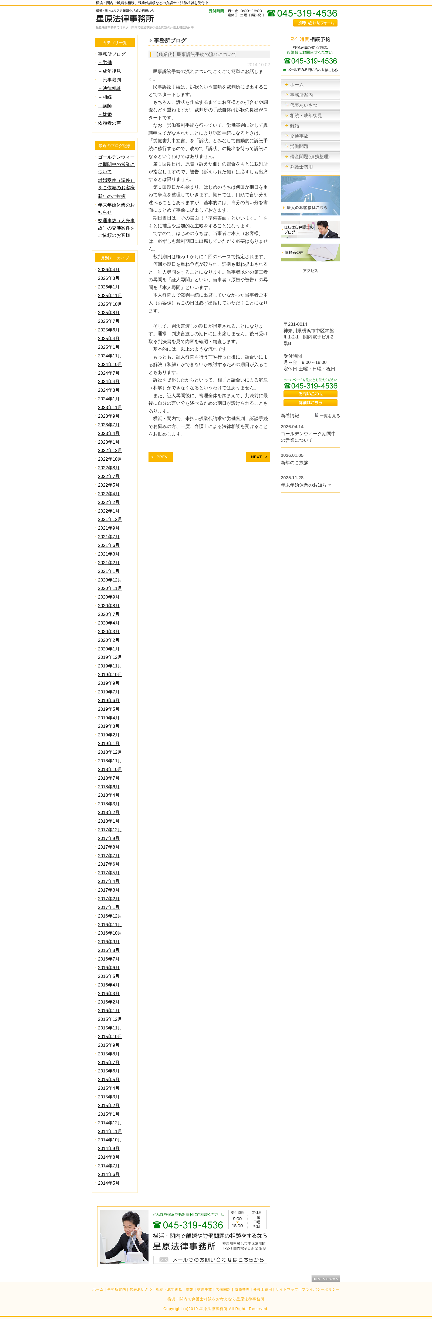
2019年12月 (110, 657)
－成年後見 (109, 71)
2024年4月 (109, 381)
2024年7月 (109, 373)
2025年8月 (109, 312)
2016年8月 (109, 950)
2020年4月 (109, 623)
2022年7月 (109, 476)
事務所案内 (116, 1289)
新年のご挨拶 (112, 196)
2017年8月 (109, 847)
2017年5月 (109, 872)
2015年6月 (109, 1071)
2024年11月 (110, 355)
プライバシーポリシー (321, 1289)
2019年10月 (110, 674)
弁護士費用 (262, 1289)
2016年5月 (109, 976)
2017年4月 (109, 881)
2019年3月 (109, 726)
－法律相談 (109, 88)
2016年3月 (109, 993)
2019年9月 (109, 683)
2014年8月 (109, 1157)
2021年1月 (109, 571)
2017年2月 (109, 898)
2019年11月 (110, 666)
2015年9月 (109, 1045)
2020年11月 (110, 588)
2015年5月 (109, 1079)
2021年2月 (109, 562)
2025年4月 (109, 338)
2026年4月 (109, 269)
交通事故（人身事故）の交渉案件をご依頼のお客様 (116, 228)
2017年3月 (109, 890)
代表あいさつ (141, 1289)
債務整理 (242, 1289)
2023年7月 (109, 424)
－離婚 (105, 114)
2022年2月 (109, 502)
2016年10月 (110, 933)
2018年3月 (109, 803)
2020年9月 (109, 597)
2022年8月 (109, 467)
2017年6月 (109, 864)
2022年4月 (109, 493)
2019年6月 (109, 700)
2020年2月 (109, 640)
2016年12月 (110, 916)
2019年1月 (109, 743)
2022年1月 (109, 511)
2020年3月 (109, 631)
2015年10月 (110, 1036)
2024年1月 (109, 398)
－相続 (105, 97)
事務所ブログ (112, 54)
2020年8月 (109, 605)
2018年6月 (109, 786)
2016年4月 (109, 985)
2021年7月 (109, 536)
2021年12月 (110, 519)
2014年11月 (110, 1131)
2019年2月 (109, 734)
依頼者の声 (109, 123)
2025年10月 (110, 304)
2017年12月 (110, 829)
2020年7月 (109, 614)
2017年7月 (109, 855)
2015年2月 (109, 1105)
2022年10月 (110, 459)
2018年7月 (109, 778)
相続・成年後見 (169, 1289)
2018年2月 (109, 812)
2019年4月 (109, 717)
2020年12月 (110, 580)
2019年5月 (109, 709)
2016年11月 (110, 924)
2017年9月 (109, 838)
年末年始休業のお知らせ (306, 485)
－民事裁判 (109, 79)
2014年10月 (110, 1139)
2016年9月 (109, 941)
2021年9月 (109, 528)
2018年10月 (110, 769)
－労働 (105, 62)
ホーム (98, 1289)
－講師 (105, 105)
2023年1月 (109, 442)
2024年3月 (109, 390)
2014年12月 (110, 1122)
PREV (162, 457)
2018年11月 (110, 760)
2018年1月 (109, 821)
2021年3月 (109, 554)
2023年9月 (109, 416)
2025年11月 (110, 295)
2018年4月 (109, 795)
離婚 (190, 1289)
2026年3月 (109, 278)
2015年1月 (109, 1114)
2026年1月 (109, 287)
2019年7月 (109, 692)
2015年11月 (110, 1028)
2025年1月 (109, 347)
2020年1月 (109, 649)
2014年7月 (109, 1165)
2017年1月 (109, 907)
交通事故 (204, 1289)
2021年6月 (109, 545)
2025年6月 (109, 330)
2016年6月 (109, 967)
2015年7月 (109, 1062)
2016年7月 (109, 959)
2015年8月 (109, 1053)
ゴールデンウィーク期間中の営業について (116, 164)
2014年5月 (109, 1183)
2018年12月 (110, 752)
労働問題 (223, 1289)
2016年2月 (109, 1002)
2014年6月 (109, 1174)
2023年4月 (109, 433)
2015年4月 (109, 1088)
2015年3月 (109, 1096)
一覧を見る (330, 416)
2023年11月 (110, 407)
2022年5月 (109, 485)
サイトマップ (287, 1289)
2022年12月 (110, 450)
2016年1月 (109, 1010)
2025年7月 (109, 321)
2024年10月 (110, 364)
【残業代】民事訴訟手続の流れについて (195, 54)
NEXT (256, 457)
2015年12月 (110, 1019)
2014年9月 (109, 1148)
